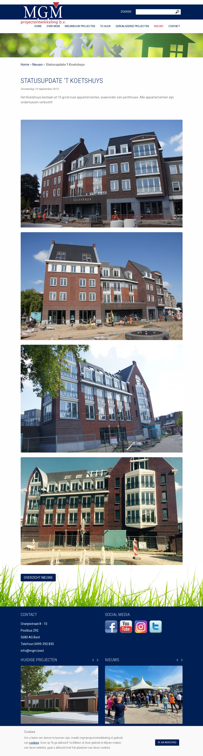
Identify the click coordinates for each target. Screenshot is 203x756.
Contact (174, 26)
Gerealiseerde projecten (132, 26)
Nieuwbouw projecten (80, 26)
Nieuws (158, 26)
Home (38, 26)
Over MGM (53, 26)
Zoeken (125, 11)
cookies (34, 742)
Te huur (105, 26)
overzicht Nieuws (38, 577)
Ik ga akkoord (167, 742)
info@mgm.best (32, 650)
